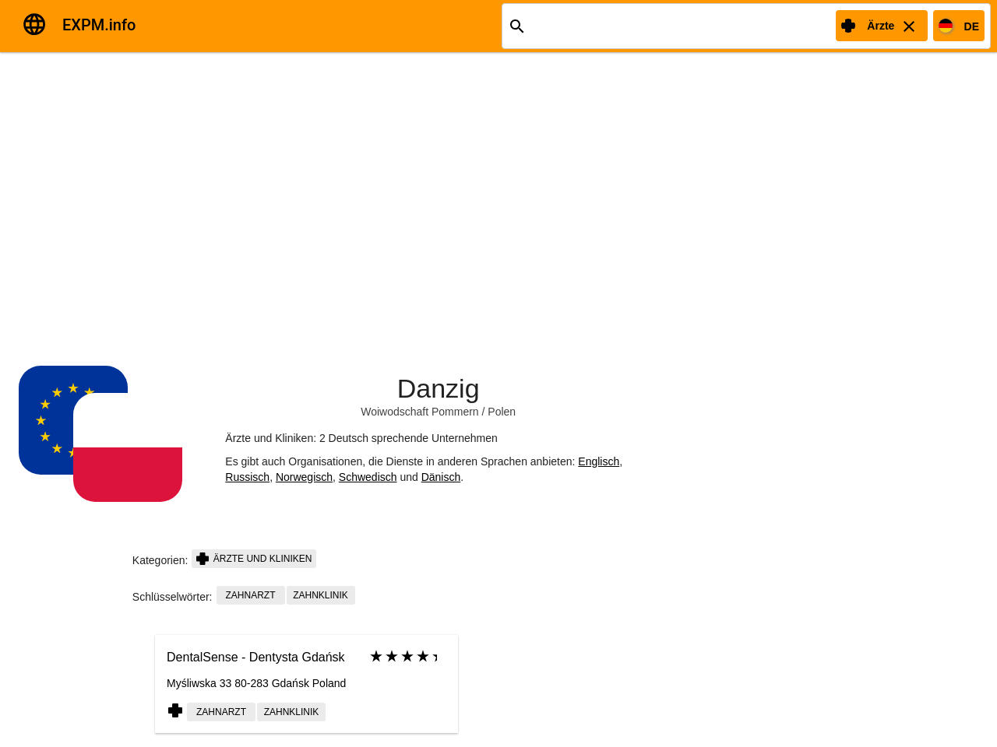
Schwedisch (368, 477)
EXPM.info (99, 25)
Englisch (598, 461)
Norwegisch (304, 477)
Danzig (438, 388)
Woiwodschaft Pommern (419, 411)
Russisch (247, 477)
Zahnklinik (320, 595)
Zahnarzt (251, 595)
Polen (502, 411)
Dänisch (441, 477)
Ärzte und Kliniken (254, 558)
